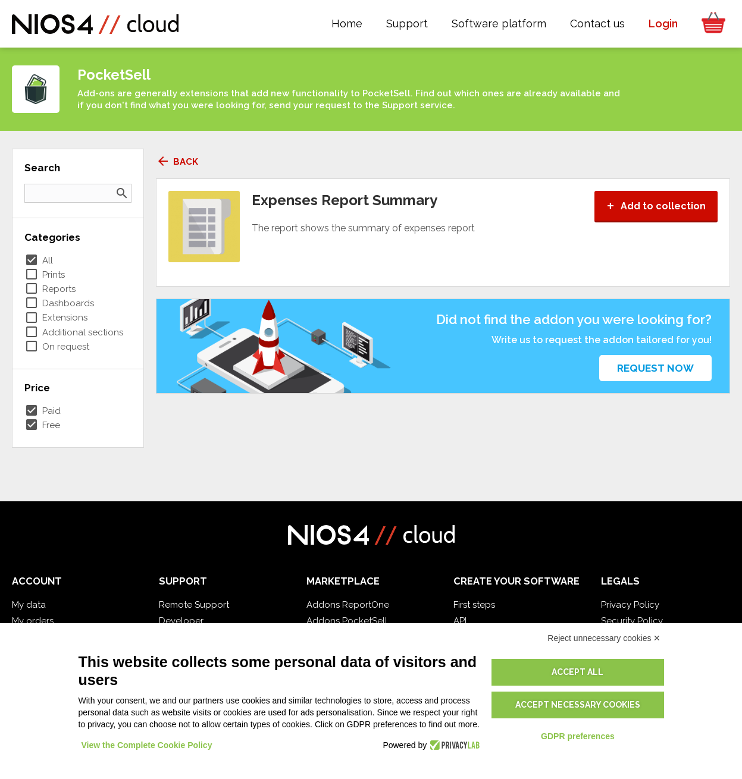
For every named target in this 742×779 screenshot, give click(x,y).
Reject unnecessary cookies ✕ (603, 638)
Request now (655, 368)
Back (177, 161)
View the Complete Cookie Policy (147, 745)
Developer (181, 620)
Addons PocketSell (346, 620)
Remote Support (194, 604)
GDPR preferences (578, 736)
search (122, 193)
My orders (33, 620)
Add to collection (656, 206)
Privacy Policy (630, 604)
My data (29, 604)
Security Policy (632, 620)
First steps (474, 604)
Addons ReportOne (347, 604)
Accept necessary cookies (577, 704)
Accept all (577, 672)
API (460, 620)
